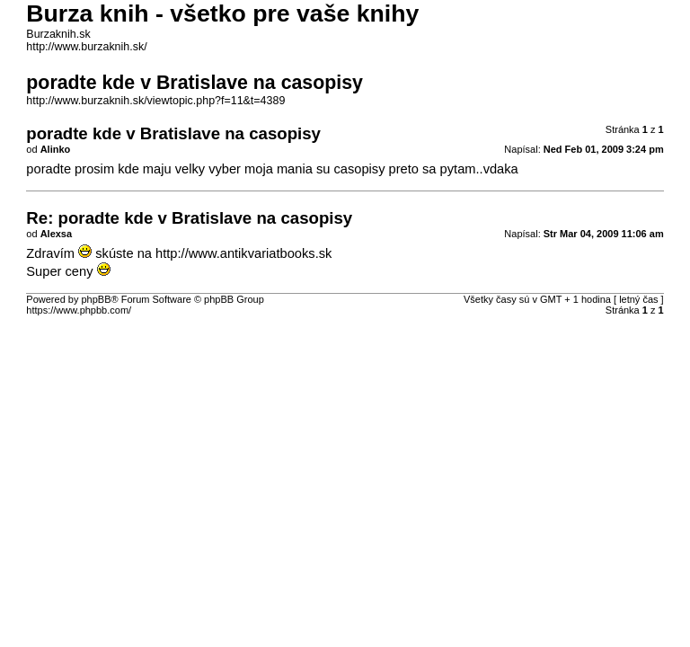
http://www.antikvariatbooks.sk (243, 253)
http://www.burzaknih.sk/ (86, 46)
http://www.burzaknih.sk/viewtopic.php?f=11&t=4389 (155, 100)
